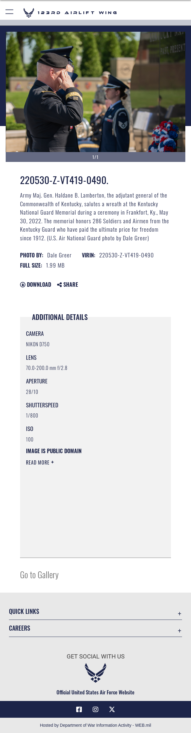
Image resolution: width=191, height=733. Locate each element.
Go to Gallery (39, 574)
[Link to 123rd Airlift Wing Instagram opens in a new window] (95, 709)
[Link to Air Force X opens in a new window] (112, 709)
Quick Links (24, 611)
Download (35, 284)
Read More (38, 462)
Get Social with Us (96, 656)
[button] (9, 12)
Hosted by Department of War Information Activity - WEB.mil (95, 725)
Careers (19, 627)
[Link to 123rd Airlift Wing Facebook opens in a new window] (78, 709)
